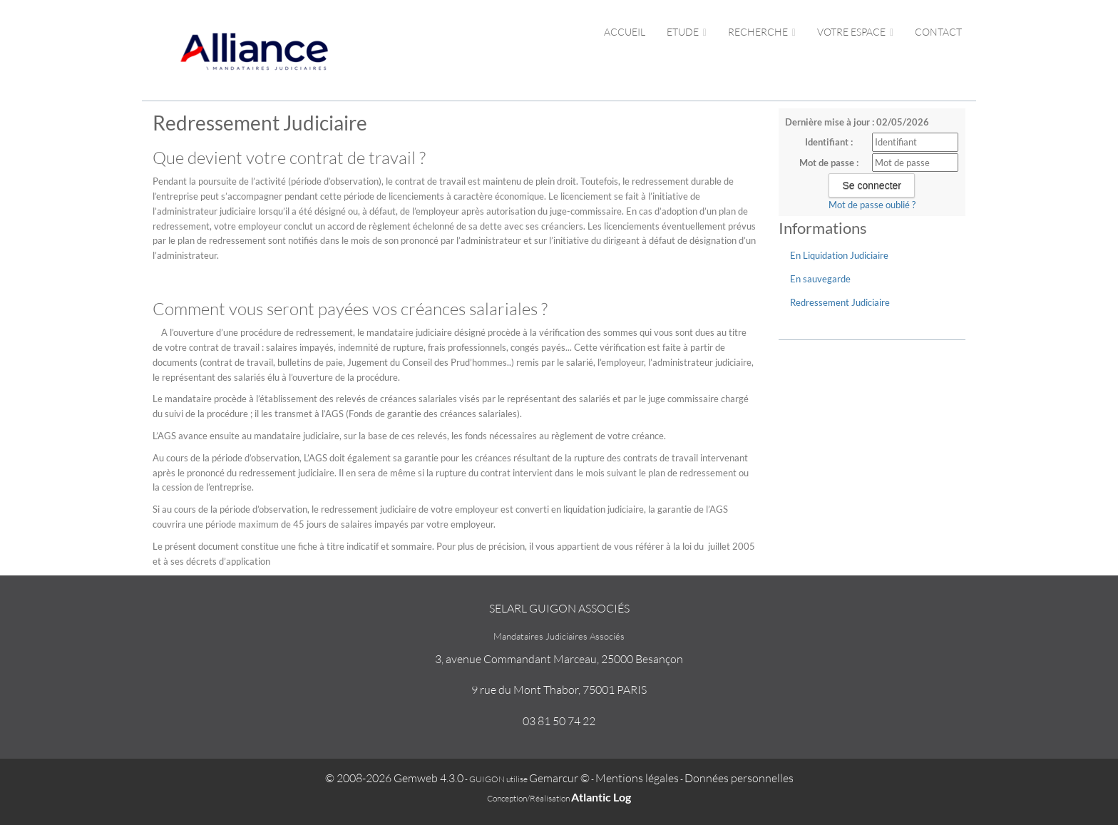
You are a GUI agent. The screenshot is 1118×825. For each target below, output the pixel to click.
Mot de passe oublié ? (872, 204)
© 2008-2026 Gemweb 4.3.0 (394, 778)
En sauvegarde (820, 279)
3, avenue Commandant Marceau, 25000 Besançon (559, 659)
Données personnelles (739, 778)
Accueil (624, 32)
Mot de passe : (828, 162)
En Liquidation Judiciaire (839, 255)
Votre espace (855, 32)
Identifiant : (829, 142)
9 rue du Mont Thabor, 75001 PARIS (559, 689)
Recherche (762, 32)
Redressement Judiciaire (840, 302)
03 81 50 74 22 (559, 721)
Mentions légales (637, 778)
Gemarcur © (559, 778)
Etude (687, 32)
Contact (938, 32)
